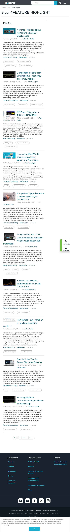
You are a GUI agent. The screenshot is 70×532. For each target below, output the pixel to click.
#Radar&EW (33, 185)
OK (34, 528)
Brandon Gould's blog (10, 57)
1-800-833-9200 (33, 449)
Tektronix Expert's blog (10, 100)
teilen (33, 57)
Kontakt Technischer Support (35, 460)
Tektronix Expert (32, 81)
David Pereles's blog (9, 385)
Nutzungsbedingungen (49, 498)
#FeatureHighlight (26, 65)
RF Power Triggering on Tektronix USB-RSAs (28, 113)
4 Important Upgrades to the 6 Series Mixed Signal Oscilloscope (30, 196)
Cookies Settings (33, 504)
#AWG (6, 185)
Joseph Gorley (32, 246)
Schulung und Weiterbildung (33, 467)
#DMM (15, 269)
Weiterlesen (23, 57)
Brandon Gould (29, 39)
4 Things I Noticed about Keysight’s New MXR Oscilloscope (29, 33)
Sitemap (31, 498)
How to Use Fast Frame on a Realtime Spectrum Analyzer (23, 323)
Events (10, 463)
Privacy (38, 498)
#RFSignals (22, 104)
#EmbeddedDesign (23, 61)
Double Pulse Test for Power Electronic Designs (29, 361)
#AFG (6, 390)
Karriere (11, 454)
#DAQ (6, 269)
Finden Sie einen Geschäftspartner (60, 450)
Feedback (55, 501)
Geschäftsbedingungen (16, 501)
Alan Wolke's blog (9, 138)
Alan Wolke (29, 329)
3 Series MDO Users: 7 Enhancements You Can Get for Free (28, 283)
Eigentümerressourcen (36, 473)
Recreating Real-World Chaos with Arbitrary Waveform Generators (28, 157)
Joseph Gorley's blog (10, 265)
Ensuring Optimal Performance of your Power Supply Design (30, 400)
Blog (30, 477)
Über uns (11, 449)
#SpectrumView (10, 65)
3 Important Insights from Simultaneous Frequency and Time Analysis (29, 76)
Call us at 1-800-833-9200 (41, 501)
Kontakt (31, 454)
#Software (26, 269)
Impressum (28, 501)
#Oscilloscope (9, 61)
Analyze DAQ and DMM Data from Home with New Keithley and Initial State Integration (22, 239)
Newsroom (12, 459)
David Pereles (21, 367)
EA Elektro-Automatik (12, 469)
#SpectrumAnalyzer (22, 143)
